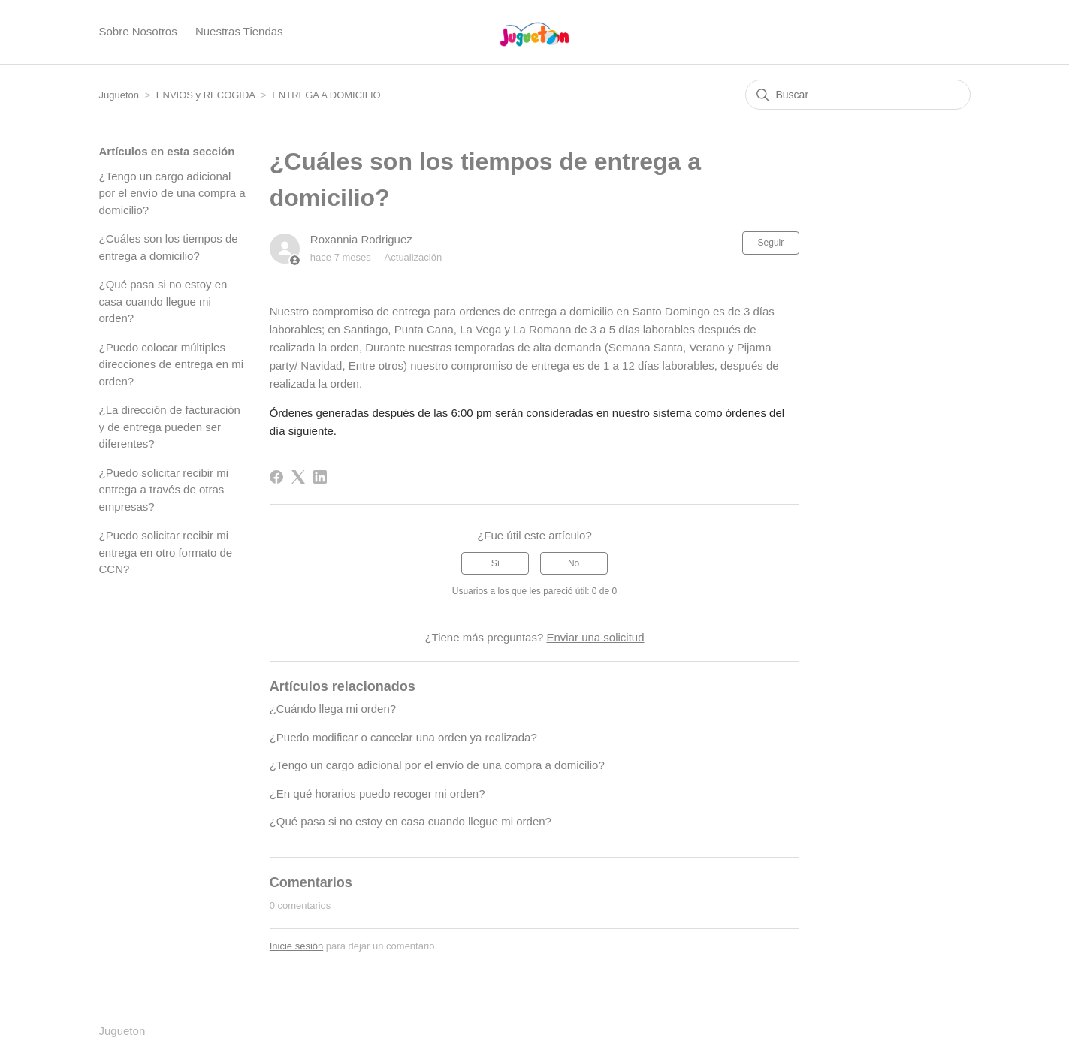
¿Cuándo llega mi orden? (333, 708)
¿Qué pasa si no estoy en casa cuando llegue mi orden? (163, 301)
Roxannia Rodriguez (361, 239)
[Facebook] (276, 477)
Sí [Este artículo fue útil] (495, 563)
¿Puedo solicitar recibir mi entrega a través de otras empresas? (164, 489)
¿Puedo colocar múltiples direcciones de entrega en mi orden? (171, 364)
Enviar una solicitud (595, 637)
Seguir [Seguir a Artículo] (771, 242)
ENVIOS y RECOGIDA (205, 95)
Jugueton (119, 95)
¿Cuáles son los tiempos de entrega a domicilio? (168, 247)
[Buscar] (858, 95)
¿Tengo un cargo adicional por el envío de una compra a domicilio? (172, 193)
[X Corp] (298, 477)
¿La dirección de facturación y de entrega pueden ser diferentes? (169, 426)
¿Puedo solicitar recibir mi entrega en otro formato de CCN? (166, 552)
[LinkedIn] (320, 477)
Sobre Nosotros (138, 31)
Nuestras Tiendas (239, 31)
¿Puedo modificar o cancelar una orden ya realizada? (403, 737)
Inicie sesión (297, 946)
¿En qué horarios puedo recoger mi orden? (377, 793)
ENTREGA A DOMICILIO (326, 95)
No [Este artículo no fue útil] (573, 563)
